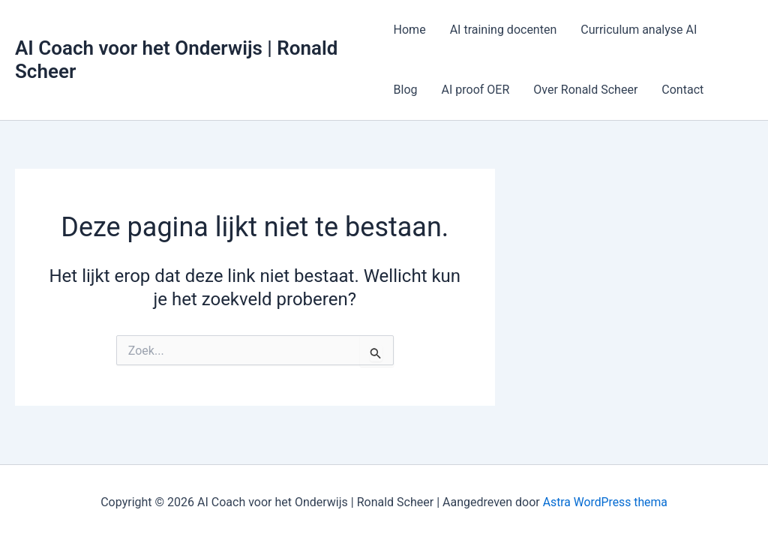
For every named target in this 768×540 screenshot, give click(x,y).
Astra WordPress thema (605, 502)
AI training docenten (503, 29)
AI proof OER (476, 89)
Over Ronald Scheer (585, 89)
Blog (406, 89)
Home (410, 29)
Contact (683, 89)
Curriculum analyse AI (638, 29)
